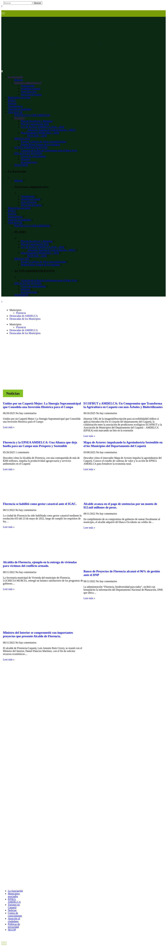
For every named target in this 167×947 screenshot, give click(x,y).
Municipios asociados (14, 895)
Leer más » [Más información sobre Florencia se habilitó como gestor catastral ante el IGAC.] (9, 527)
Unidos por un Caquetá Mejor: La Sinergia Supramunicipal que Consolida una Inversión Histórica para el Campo (42, 405)
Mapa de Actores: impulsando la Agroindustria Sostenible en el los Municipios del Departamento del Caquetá (123, 444)
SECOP (12, 929)
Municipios (15, 310)
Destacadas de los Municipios (25, 318)
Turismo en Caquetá (14, 906)
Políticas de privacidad (14, 925)
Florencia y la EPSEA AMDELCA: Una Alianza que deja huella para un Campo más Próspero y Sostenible (40, 444)
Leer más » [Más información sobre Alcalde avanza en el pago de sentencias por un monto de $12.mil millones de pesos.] (89, 527)
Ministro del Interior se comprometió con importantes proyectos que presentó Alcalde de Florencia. (38, 634)
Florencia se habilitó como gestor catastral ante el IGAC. (40, 504)
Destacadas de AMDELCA (23, 315)
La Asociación (15, 890)
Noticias (12, 910)
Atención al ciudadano (14, 920)
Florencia (21, 313)
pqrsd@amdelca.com (29, 872)
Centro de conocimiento (15, 914)
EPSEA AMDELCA (14, 900)
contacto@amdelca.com (37, 867)
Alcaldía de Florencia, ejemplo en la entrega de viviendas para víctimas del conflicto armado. (40, 563)
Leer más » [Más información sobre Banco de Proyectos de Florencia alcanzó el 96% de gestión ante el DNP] (89, 598)
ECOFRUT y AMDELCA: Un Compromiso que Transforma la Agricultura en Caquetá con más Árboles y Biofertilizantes (123, 405)
